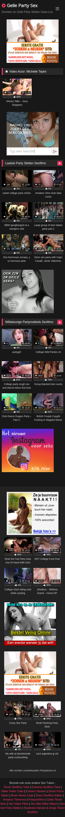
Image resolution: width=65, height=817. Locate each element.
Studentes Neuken (35, 807)
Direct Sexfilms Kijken (49, 795)
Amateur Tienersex (14, 799)
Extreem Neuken (35, 791)
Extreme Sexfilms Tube (46, 787)
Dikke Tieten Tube (12, 791)
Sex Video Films (19, 803)
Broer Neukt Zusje (22, 795)
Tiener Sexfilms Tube (16, 787)
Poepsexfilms (36, 799)
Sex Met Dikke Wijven (44, 803)
